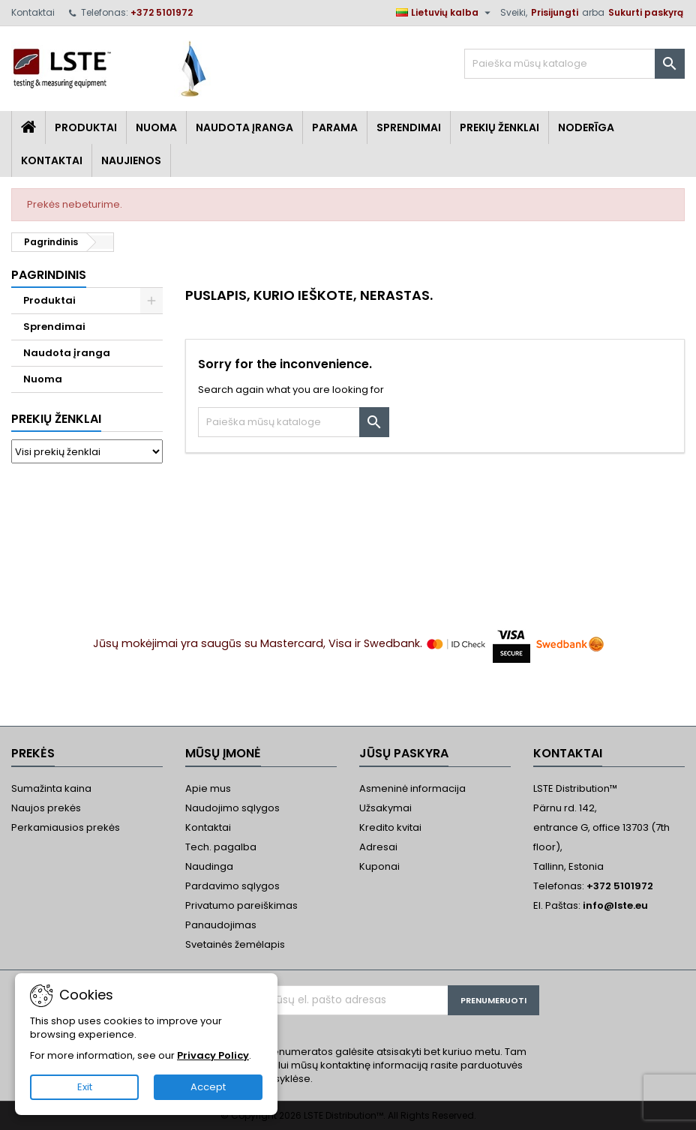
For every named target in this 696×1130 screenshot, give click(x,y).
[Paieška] (574, 64)
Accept (208, 1087)
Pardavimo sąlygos (232, 886)
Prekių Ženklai (499, 127)
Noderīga (586, 127)
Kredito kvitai (390, 827)
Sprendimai (408, 127)
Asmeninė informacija (412, 788)
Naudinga (209, 866)
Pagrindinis (48, 274)
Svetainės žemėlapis (235, 944)
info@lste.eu (615, 905)
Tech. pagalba (220, 847)
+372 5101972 (161, 12)
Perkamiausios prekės (65, 827)
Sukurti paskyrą (645, 12)
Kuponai (379, 866)
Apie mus (208, 788)
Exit (84, 1087)
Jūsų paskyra (403, 753)
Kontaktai (33, 12)
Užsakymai (385, 808)
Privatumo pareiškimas (241, 905)
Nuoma (156, 127)
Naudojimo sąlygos (232, 808)
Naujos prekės (46, 808)
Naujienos (131, 160)
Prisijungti (554, 12)
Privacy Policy (213, 1055)
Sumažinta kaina (51, 788)
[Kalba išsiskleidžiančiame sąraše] (445, 12)
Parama (335, 127)
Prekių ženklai (56, 418)
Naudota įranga (244, 127)
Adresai (378, 847)
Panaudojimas (220, 925)
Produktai (86, 127)
